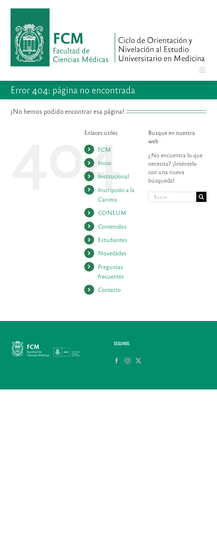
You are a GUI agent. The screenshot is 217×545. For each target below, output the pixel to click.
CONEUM (112, 212)
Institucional (113, 176)
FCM (104, 149)
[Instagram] (127, 360)
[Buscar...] (172, 197)
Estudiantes (112, 239)
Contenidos (112, 226)
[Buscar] (201, 197)
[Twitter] (138, 360)
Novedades (112, 253)
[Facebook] (116, 360)
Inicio (104, 162)
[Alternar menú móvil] (202, 70)
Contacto (109, 289)
